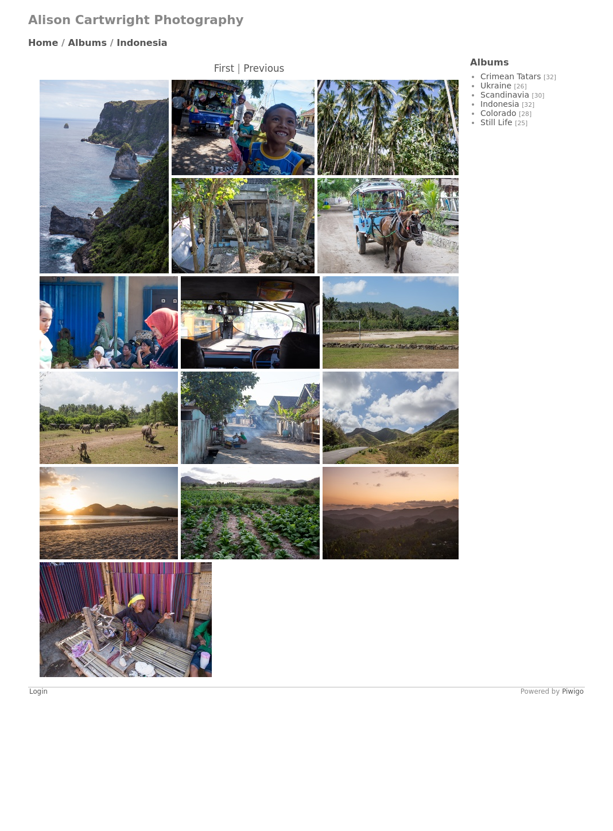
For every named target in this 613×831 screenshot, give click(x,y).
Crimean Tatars (510, 76)
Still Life (496, 122)
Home (43, 42)
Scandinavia (504, 94)
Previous (263, 68)
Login (38, 691)
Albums (87, 42)
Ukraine (495, 85)
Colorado (498, 113)
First (224, 68)
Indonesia (142, 42)
